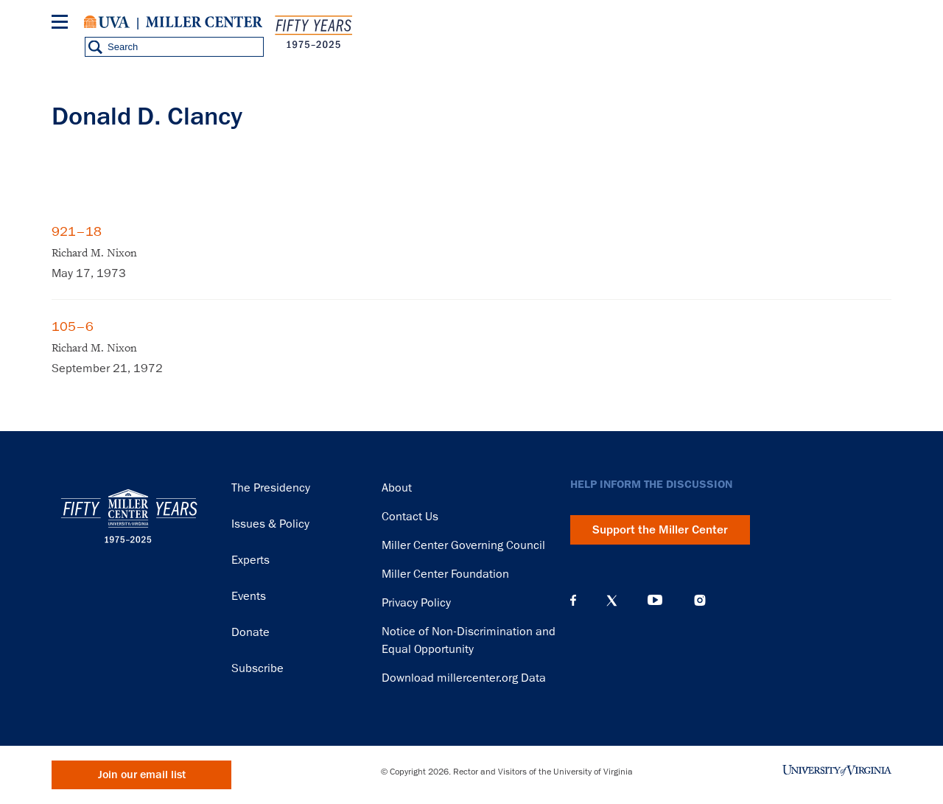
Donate (250, 632)
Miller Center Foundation (445, 574)
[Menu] (63, 24)
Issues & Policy (270, 524)
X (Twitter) (612, 600)
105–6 (73, 326)
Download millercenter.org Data (464, 678)
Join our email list (142, 775)
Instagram (700, 600)
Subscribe (257, 668)
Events (248, 596)
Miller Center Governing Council (463, 545)
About (397, 487)
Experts (250, 560)
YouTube (655, 601)
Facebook (573, 601)
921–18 (77, 231)
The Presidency (270, 487)
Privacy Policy (416, 602)
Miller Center (204, 22)
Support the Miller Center (660, 529)
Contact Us (410, 516)
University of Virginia (107, 22)
